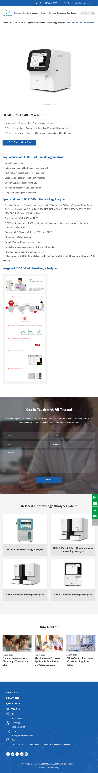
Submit (49, 480)
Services (52, 14)
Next (55, 104)
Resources (61, 14)
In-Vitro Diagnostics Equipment (32, 23)
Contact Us (13, 709)
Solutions (27, 14)
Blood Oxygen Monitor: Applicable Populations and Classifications (47, 661)
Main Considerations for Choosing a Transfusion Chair (16, 661)
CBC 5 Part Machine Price (19, 143)
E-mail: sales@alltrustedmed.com (79, 3)
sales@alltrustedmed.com (22, 736)
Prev (42, 104)
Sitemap (41, 768)
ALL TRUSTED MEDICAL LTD (46, 764)
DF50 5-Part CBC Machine (83, 23)
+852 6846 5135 (18, 727)
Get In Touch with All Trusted (49, 410)
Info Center (72, 14)
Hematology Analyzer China (58, 23)
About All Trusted (39, 14)
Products (18, 14)
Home (5, 23)
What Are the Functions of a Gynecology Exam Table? (79, 661)
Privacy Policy (53, 768)
